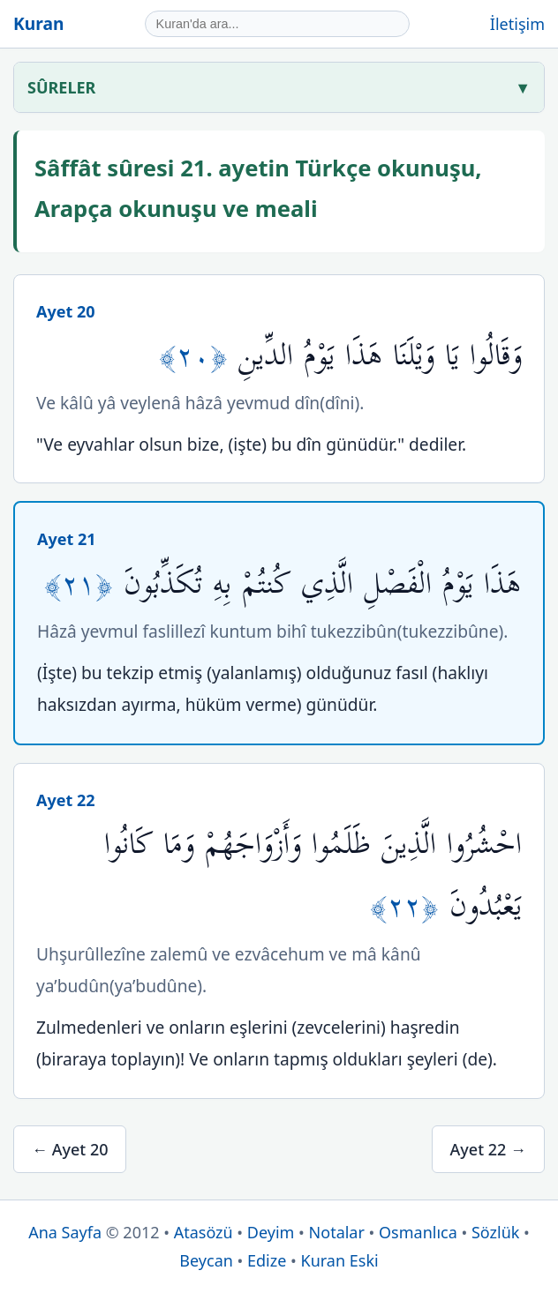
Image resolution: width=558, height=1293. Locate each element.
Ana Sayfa (65, 1232)
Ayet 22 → (488, 1149)
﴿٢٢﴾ (409, 906)
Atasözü (203, 1232)
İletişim (517, 23)
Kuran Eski (340, 1260)
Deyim (271, 1232)
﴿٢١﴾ (84, 584)
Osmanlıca (418, 1232)
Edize (266, 1260)
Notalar (337, 1232)
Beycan (206, 1260)
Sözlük (495, 1232)
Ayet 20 (65, 311)
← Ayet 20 (70, 1149)
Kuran (38, 23)
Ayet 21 (66, 538)
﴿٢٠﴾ (198, 356)
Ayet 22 (65, 800)
